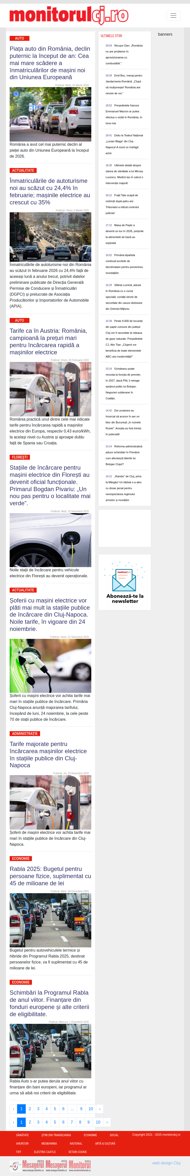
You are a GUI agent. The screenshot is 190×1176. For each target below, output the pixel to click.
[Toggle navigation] (173, 16)
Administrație (25, 734)
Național (76, 1143)
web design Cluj (166, 1163)
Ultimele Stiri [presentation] (111, 36)
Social (114, 1135)
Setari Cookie (78, 1152)
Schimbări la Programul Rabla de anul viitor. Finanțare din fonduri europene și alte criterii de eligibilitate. (49, 1003)
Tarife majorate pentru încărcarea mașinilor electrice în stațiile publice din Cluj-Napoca (48, 754)
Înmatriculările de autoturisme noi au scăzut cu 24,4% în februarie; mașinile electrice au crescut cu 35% (50, 191)
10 (91, 1109)
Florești (19, 457)
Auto (19, 38)
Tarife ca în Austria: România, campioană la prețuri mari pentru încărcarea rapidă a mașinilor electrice (48, 341)
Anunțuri (22, 1143)
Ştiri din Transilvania (56, 1135)
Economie (20, 859)
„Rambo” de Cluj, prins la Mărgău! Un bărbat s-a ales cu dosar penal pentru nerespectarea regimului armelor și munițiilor (124, 488)
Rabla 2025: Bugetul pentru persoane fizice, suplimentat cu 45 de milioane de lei (50, 876)
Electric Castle (45, 1152)
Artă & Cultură (105, 1143)
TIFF (18, 1152)
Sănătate (22, 1135)
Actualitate (23, 170)
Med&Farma (49, 1143)
